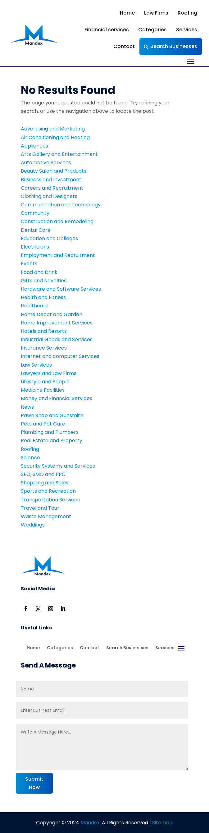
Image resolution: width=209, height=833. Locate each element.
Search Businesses (173, 46)
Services (186, 29)
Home (127, 12)
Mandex (89, 822)
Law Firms (156, 12)
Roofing (187, 12)
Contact (124, 46)
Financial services (106, 29)
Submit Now (34, 783)
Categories (152, 29)
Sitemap (162, 822)
